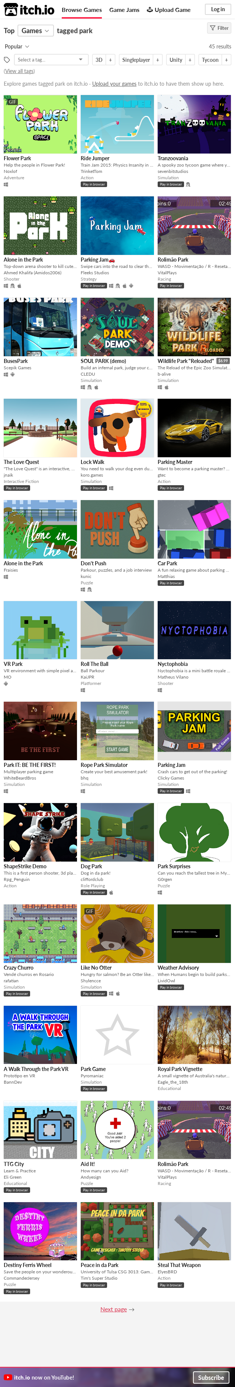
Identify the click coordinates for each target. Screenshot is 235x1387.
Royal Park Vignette (180, 1069)
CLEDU (88, 374)
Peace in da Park (99, 1265)
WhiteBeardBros (20, 778)
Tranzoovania (173, 158)
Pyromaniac (92, 1075)
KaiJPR (87, 677)
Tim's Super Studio (99, 1278)
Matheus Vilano (173, 677)
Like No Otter (96, 967)
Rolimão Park (173, 259)
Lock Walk (92, 462)
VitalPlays (167, 272)
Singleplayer (136, 60)
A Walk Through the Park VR (36, 1069)
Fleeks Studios (95, 272)
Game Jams (124, 9)
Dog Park (91, 866)
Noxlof (10, 171)
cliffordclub (92, 879)
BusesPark (16, 361)
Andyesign (91, 1177)
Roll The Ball (94, 664)
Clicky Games (171, 778)
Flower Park (17, 158)
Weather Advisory (178, 967)
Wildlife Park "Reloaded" (186, 361)
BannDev (13, 1082)
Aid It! (88, 1164)
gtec (162, 475)
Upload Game (169, 9)
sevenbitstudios (173, 171)
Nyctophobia (173, 664)
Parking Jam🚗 (98, 259)
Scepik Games (17, 367)
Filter (219, 28)
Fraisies (11, 570)
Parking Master (175, 462)
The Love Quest (21, 462)
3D (99, 60)
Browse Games (82, 9)
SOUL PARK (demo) (103, 361)
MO (8, 677)
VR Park (13, 664)
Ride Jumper (95, 158)
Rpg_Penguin (17, 879)
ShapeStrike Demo (25, 866)
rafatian (11, 980)
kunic (86, 576)
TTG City (14, 1164)
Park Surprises (174, 866)
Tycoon (210, 60)
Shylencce (91, 980)
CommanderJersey (21, 1278)
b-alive (164, 374)
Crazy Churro (18, 967)
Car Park (167, 563)
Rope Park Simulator (104, 765)
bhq (84, 778)
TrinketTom (91, 171)
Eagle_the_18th (173, 1082)
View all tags (19, 71)
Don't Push (93, 563)
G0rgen (165, 879)
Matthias (166, 576)
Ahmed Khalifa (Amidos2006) (32, 272)
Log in (218, 9)
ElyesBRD (167, 1271)
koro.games (92, 475)
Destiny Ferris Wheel (27, 1265)
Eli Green (13, 1177)
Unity (176, 60)
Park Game (93, 1069)
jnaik (8, 475)
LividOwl (166, 980)
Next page (113, 1308)
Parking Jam (172, 765)
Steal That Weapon (179, 1265)
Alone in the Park (23, 259)
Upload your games (114, 83)
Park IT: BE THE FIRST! (30, 765)
